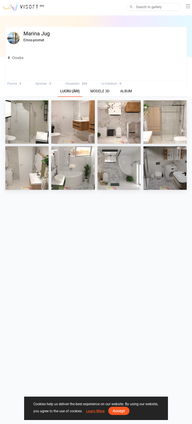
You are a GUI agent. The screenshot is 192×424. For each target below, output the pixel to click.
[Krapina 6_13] (73, 168)
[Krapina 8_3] (27, 168)
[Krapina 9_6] (119, 122)
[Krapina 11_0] (27, 122)
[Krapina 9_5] (73, 122)
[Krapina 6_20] (119, 168)
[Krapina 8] (165, 122)
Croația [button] (15, 58)
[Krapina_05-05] (165, 168)
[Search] (154, 7)
